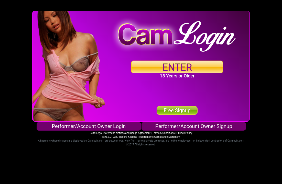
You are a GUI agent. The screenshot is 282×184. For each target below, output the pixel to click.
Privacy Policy (184, 133)
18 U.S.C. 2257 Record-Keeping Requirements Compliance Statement (141, 136)
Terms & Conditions (163, 133)
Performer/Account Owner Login (89, 126)
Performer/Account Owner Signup (193, 126)
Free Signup (177, 110)
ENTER (177, 67)
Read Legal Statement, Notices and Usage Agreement (120, 133)
